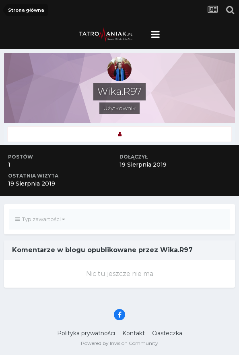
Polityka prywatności (86, 333)
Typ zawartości (40, 219)
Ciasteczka (167, 333)
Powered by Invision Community (119, 343)
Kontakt (133, 333)
